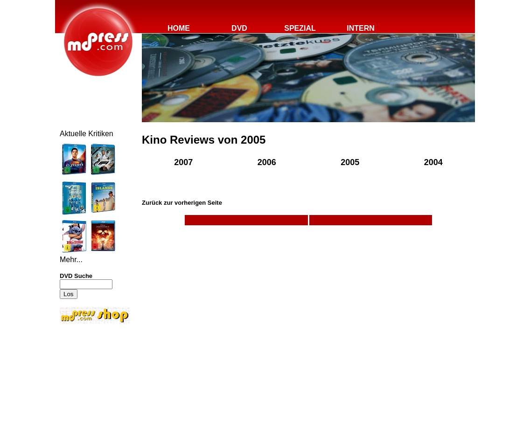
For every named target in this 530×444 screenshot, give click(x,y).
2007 (183, 162)
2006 (267, 162)
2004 (433, 162)
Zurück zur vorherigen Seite (182, 202)
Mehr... (71, 260)
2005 (350, 162)
